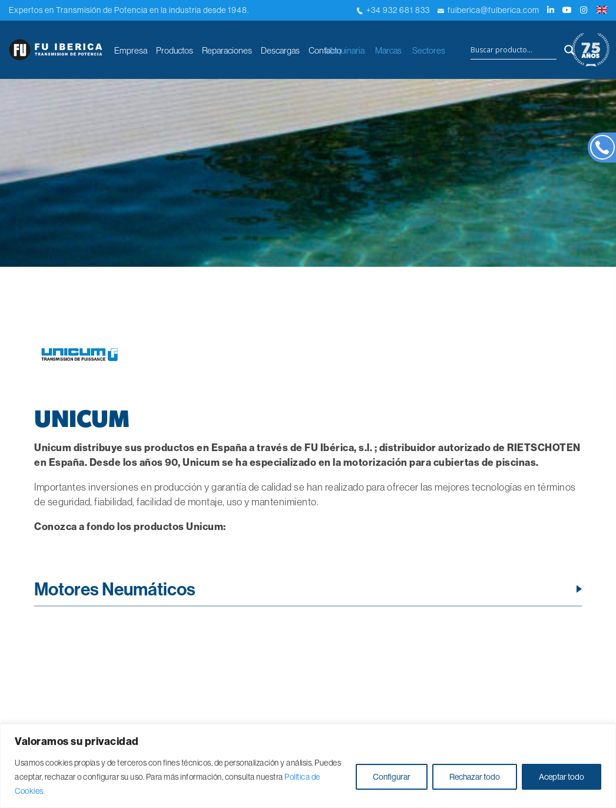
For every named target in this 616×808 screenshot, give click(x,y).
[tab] (308, 592)
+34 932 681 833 (393, 10)
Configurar (391, 776)
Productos (174, 50)
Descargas (280, 50)
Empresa (130, 50)
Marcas (388, 50)
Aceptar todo (561, 776)
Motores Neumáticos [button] (115, 589)
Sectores (428, 50)
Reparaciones (227, 50)
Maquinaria (345, 50)
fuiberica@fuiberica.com (488, 10)
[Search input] (514, 50)
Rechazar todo (474, 776)
